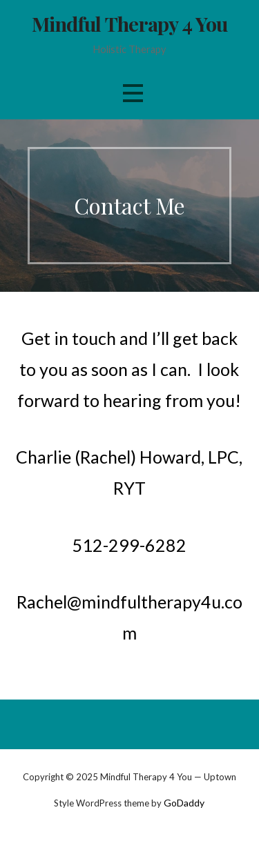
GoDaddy (184, 803)
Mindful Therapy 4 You (130, 23)
